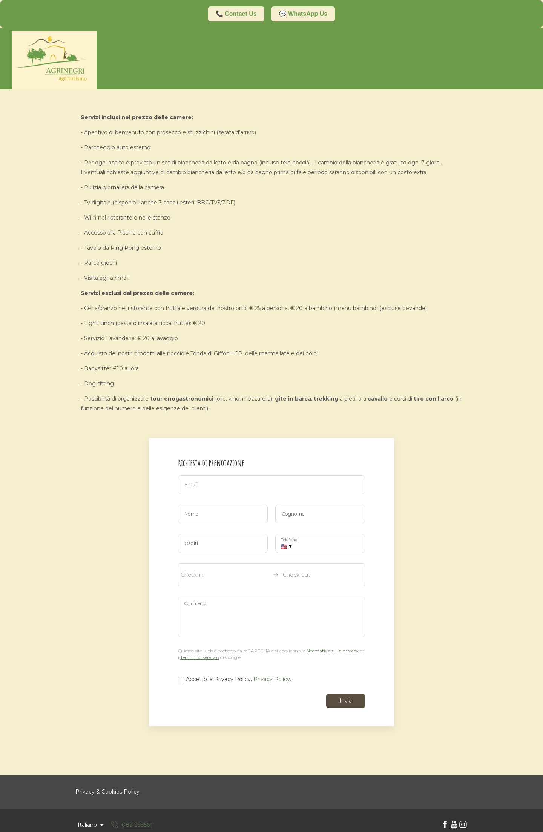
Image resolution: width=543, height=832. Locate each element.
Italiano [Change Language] (91, 824)
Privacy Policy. (272, 679)
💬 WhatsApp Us (303, 14)
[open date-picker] (271, 574)
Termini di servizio (199, 657)
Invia (345, 700)
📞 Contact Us (236, 14)
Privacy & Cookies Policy (107, 791)
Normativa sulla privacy (333, 651)
